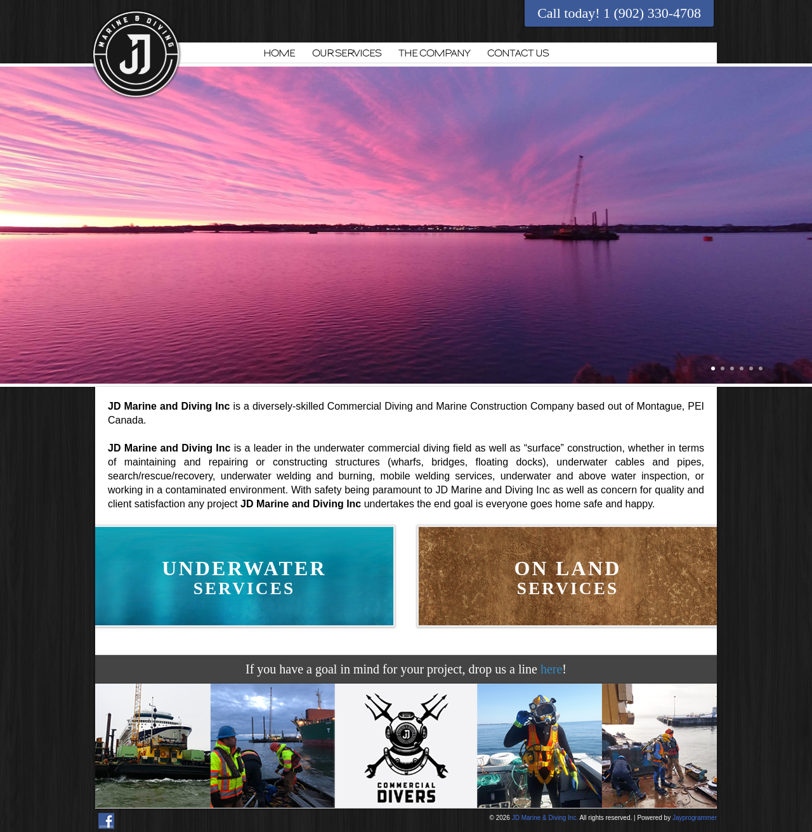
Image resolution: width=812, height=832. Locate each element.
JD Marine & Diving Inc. (545, 817)
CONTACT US (518, 53)
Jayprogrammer (694, 817)
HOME (279, 53)
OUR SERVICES (346, 53)
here (551, 669)
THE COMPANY (434, 53)
